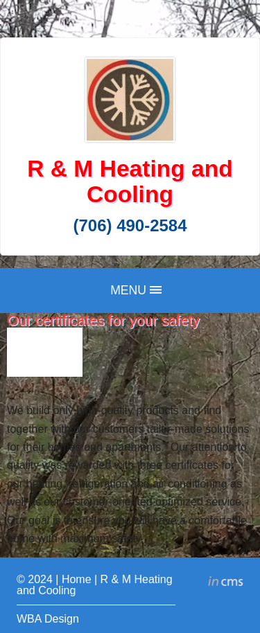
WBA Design (48, 619)
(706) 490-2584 (130, 225)
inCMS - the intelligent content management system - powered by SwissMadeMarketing (225, 583)
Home (77, 579)
